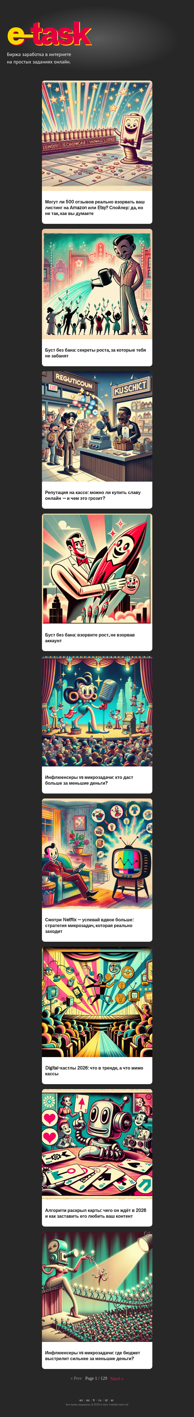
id (106, 1400)
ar (112, 1400)
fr (94, 1400)
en (81, 1400)
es (87, 1400)
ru (100, 1400)
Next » (116, 1378)
